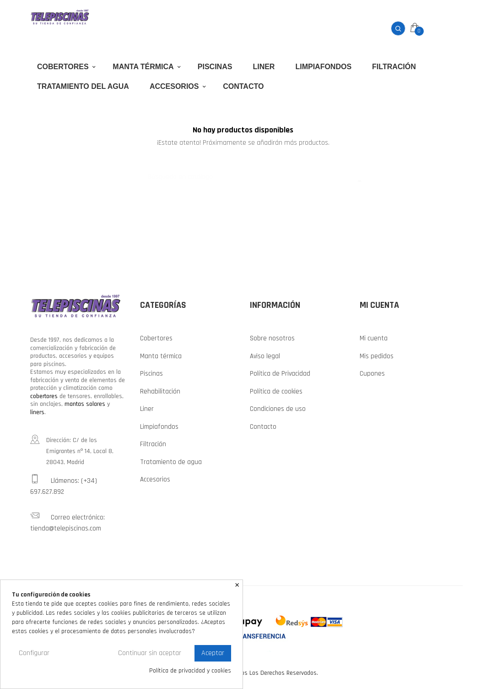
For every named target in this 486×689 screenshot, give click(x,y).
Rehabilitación (160, 390)
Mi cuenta (374, 337)
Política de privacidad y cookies (190, 671)
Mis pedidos (377, 355)
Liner (147, 408)
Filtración (153, 443)
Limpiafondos (159, 425)
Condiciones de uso (278, 408)
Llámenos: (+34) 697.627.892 (63, 484)
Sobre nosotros (272, 337)
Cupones (372, 372)
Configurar (34, 653)
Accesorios (155, 478)
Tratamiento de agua (171, 461)
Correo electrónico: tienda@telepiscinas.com (67, 521)
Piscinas (151, 372)
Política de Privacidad (280, 372)
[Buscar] (243, 172)
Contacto (263, 425)
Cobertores (156, 337)
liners (37, 411)
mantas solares (85, 403)
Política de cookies (276, 390)
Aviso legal (265, 355)
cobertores (44, 395)
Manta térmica (161, 355)
